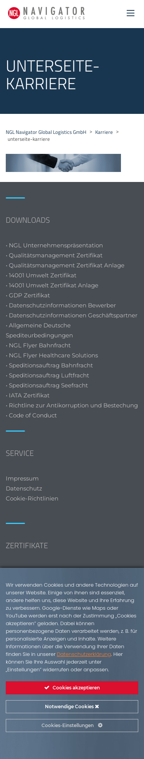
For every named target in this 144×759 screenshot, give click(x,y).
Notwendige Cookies (72, 706)
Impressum (22, 478)
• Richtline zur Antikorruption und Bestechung (72, 405)
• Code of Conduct (31, 415)
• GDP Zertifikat (28, 295)
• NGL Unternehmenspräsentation (54, 245)
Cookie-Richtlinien (33, 498)
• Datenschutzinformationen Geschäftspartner (71, 315)
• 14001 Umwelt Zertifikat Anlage (52, 285)
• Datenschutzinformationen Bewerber (61, 305)
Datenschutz (24, 488)
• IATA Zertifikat (28, 395)
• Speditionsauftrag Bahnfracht (49, 365)
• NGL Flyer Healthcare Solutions (52, 355)
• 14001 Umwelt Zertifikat (41, 275)
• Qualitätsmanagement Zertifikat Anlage (65, 265)
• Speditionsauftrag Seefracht (47, 385)
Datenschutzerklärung (84, 654)
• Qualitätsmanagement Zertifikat (54, 255)
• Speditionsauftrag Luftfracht (47, 375)
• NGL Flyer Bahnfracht (38, 345)
